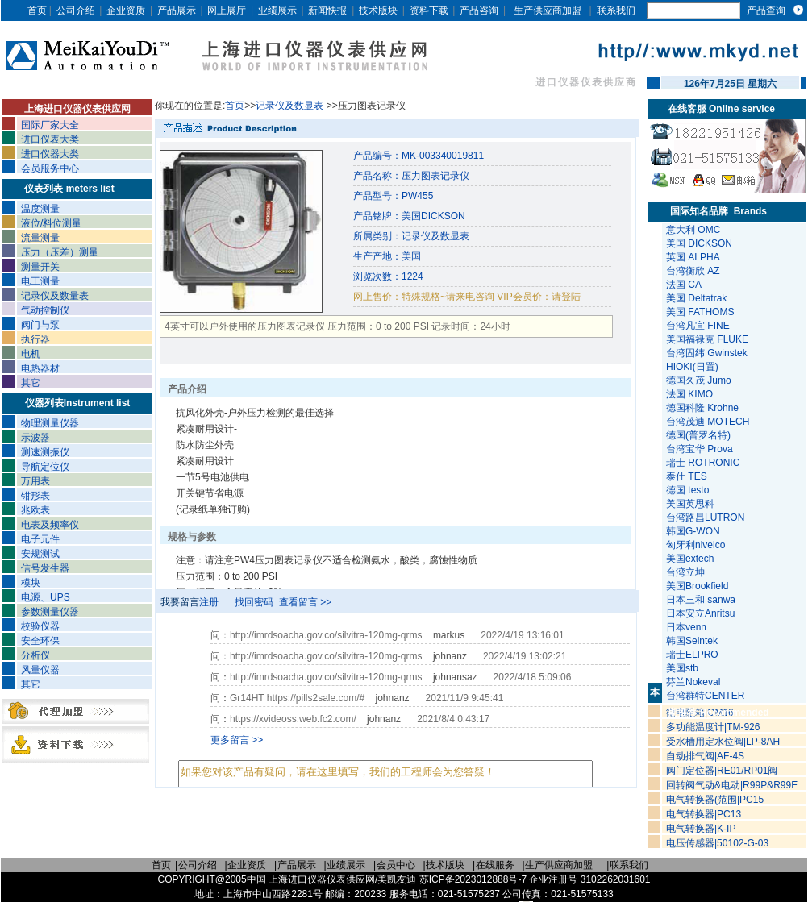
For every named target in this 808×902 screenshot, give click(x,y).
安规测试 (40, 553)
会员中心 (396, 865)
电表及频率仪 (50, 524)
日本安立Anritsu (702, 613)
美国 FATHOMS (700, 312)
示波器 (35, 437)
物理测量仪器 (50, 423)
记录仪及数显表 (291, 105)
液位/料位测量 (51, 223)
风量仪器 (40, 669)
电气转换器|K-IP (700, 828)
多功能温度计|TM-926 (713, 727)
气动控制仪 (45, 310)
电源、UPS (45, 597)
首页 (37, 10)
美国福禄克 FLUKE (707, 339)
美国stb (685, 668)
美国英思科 (690, 503)
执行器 (35, 339)
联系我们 (616, 10)
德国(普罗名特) (698, 435)
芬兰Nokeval (694, 682)
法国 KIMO (689, 394)
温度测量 (40, 208)
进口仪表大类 (50, 139)
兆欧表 (35, 510)
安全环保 (40, 640)
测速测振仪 (45, 452)
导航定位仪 (45, 466)
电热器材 (40, 368)
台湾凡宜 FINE (698, 325)
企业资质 (125, 10)
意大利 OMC (693, 229)
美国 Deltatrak (696, 298)
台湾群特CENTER (707, 695)
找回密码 (254, 602)
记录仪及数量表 (55, 295)
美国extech (691, 558)
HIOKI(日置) (692, 366)
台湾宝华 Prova (699, 449)
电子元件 (40, 539)
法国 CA (684, 284)
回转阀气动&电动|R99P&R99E (732, 785)
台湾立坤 (685, 572)
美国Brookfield (698, 586)
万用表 (35, 481)
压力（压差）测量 (59, 252)
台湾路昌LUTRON (705, 517)
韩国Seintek (693, 640)
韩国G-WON (694, 531)
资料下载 (429, 10)
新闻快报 (327, 10)
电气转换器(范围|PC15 (715, 799)
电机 (30, 354)
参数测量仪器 (50, 611)
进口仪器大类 (50, 154)
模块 (30, 582)
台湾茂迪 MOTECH (707, 421)
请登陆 (566, 296)
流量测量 (40, 237)
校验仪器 (40, 626)
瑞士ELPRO (693, 654)
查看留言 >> (305, 602)
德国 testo (687, 490)
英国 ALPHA (693, 257)
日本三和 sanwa (702, 599)
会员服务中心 (50, 168)
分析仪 (35, 655)
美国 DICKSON (699, 243)
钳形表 (35, 495)
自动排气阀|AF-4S (705, 756)
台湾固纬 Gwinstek (707, 353)
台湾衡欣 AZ (693, 270)
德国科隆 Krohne (702, 408)
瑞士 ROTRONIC (702, 462)
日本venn (687, 627)
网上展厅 (226, 10)
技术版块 (378, 10)
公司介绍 (75, 10)
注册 (209, 602)
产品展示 (176, 10)
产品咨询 (479, 10)
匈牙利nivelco (697, 545)
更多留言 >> (236, 740)
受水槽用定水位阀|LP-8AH (723, 741)
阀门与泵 (40, 324)
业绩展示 (277, 10)
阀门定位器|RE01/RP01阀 (722, 770)
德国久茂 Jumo (698, 380)
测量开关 (40, 266)
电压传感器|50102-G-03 (717, 843)
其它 (30, 383)
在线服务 (495, 865)
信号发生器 (45, 568)
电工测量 (40, 281)
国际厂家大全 (50, 125)
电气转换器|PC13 (703, 814)
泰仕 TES (686, 476)
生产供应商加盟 (547, 10)
